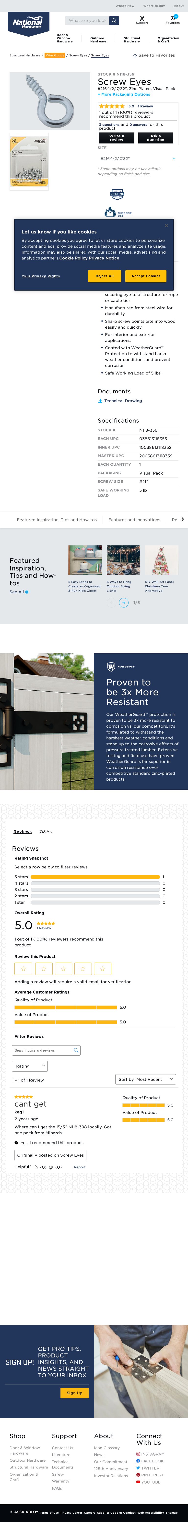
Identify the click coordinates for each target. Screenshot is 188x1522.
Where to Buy (154, 6)
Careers (89, 1512)
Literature (61, 1455)
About (179, 6)
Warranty (60, 1481)
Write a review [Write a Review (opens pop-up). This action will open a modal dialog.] (116, 138)
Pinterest (150, 1475)
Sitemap (172, 1512)
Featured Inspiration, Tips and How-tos (57, 519)
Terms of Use (49, 1512)
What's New (125, 6)
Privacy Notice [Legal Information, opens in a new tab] (104, 258)
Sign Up (74, 1393)
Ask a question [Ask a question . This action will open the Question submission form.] (155, 138)
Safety (58, 1474)
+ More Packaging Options (124, 94)
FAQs (57, 1488)
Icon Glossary (107, 1448)
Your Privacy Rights (41, 276)
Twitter (147, 1468)
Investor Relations (111, 1476)
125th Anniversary (111, 1469)
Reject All (105, 276)
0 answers (138, 124)
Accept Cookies (145, 276)
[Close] (166, 225)
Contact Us (62, 1448)
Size (102, 148)
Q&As (46, 831)
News (99, 1455)
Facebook (150, 1461)
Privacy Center (71, 1512)
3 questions (109, 124)
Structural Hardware (132, 39)
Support (64, 1436)
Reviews (22, 831)
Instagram (150, 1454)
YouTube (148, 1482)
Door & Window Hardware (65, 38)
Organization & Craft (168, 39)
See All (19, 592)
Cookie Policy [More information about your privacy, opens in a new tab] (73, 258)
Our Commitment (110, 1462)
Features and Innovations (134, 519)
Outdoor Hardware (98, 39)
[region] (94, 255)
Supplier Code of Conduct (116, 1512)
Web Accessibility (150, 1512)
